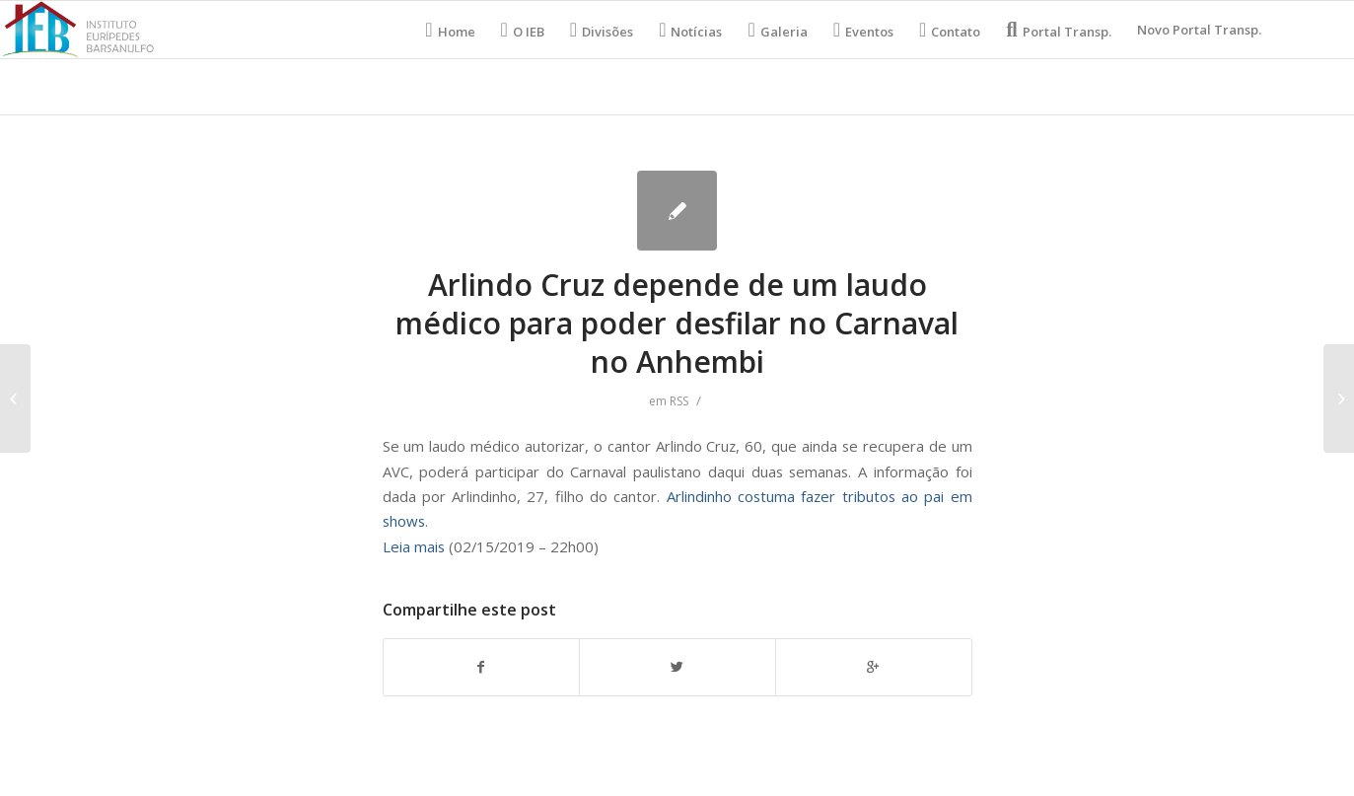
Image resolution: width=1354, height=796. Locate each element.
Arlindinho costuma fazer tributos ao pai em (819, 496)
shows (404, 521)
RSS (679, 401)
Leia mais (414, 546)
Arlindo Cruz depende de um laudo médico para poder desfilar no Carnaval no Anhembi (677, 323)
